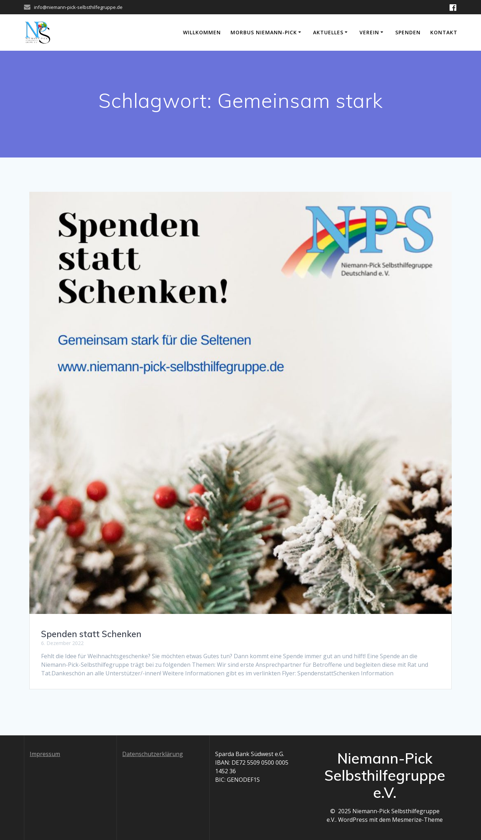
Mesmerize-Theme (417, 820)
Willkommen (202, 32)
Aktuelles (328, 32)
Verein (369, 32)
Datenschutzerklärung (152, 754)
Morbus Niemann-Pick (263, 32)
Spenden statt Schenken (91, 634)
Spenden (408, 32)
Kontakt (443, 32)
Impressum (45, 754)
